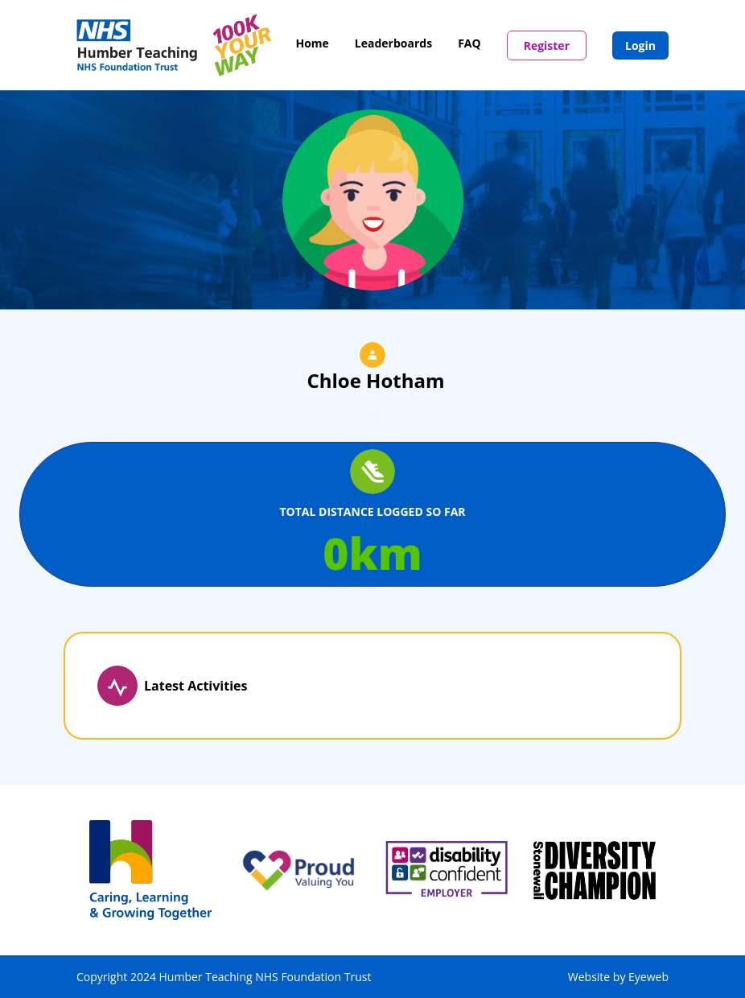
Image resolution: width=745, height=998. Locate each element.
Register (547, 45)
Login (640, 45)
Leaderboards (393, 43)
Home (311, 43)
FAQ (469, 43)
